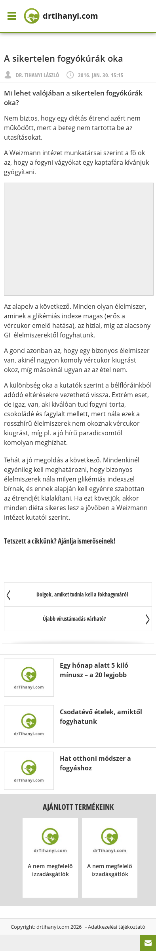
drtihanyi (61, 16)
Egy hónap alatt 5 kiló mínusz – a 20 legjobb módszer (94, 675)
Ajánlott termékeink (78, 806)
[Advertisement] (78, 239)
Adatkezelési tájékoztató (116, 926)
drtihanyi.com (52, 926)
